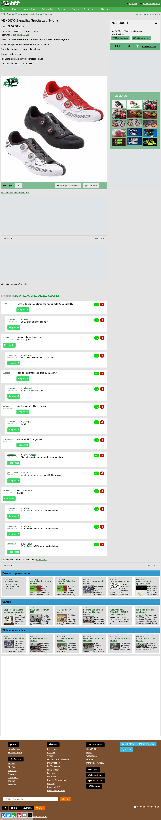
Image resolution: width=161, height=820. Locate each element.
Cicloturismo (90, 9)
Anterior (7, 239)
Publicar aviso (146, 744)
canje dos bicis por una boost (145, 611)
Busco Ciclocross (12, 581)
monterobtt (11, 319)
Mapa (27, 808)
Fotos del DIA (53, 787)
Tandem (12, 781)
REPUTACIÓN (149, 46)
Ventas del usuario (141, 38)
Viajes (50, 756)
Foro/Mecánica (15, 752)
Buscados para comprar (17, 573)
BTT (3, 14)
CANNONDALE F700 (119, 581)
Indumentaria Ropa (32, 14)
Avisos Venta (30, 9)
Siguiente (100, 239)
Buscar (89, 759)
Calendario (13, 777)
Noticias (12, 774)
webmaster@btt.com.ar (146, 807)
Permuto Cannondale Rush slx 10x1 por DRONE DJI (93, 612)
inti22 (5, 304)
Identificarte (41, 560)
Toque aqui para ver (19, 35)
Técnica (11, 764)
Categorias (91, 756)
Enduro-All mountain (56, 780)
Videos (76, 9)
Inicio (15, 808)
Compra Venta (14, 14)
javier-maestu (8, 439)
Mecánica (12, 767)
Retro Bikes (52, 777)
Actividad (120, 34)
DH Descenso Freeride (58, 759)
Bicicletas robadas (13, 630)
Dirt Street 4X (53, 763)
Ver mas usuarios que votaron (15, 193)
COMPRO (91, 749)
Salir (39, 808)
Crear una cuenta (151, 3)
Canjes (6, 601)
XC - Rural (52, 749)
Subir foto (128, 744)
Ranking (51, 783)
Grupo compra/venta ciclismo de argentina (14, 611)
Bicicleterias (95, 775)
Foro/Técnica (14, 749)
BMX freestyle (53, 766)
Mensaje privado (120, 38)
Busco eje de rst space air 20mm (144, 582)
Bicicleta (15, 759)
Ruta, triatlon (53, 770)
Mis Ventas (121, 96)
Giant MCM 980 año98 (14, 638)
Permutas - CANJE (95, 763)
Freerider (12, 784)
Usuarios (105, 9)
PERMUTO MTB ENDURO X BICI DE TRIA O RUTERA (119, 612)
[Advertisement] (49, 214)
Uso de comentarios (37, 816)
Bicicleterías (47, 9)
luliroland (6, 373)
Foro (4, 9)
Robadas (12, 770)
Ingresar (133, 3)
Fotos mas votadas (56, 790)
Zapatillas (47, 14)
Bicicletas (62, 9)
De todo (51, 773)
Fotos (15, 9)
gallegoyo (6, 337)
